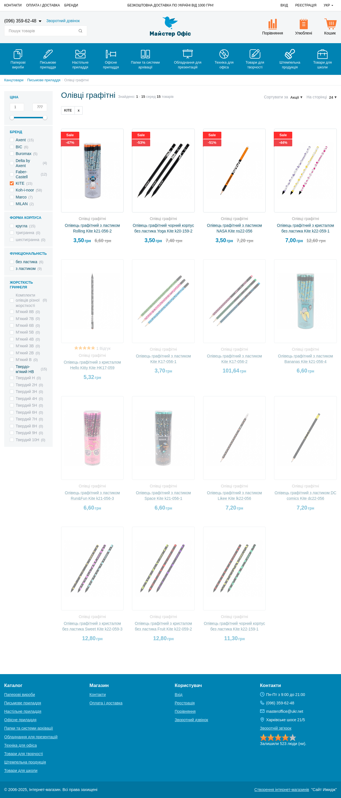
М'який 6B (25, 325)
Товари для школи (21, 770)
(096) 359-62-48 (21, 20)
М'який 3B (25, 346)
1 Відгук (103, 348)
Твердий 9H (26, 433)
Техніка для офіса (20, 745)
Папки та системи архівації (28, 728)
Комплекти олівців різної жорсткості (28, 300)
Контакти (13, 5)
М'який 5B (25, 332)
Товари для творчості (23, 753)
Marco (21, 197)
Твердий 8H (26, 426)
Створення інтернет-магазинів (281, 789)
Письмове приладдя (43, 80)
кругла (21, 226)
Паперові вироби (19, 694)
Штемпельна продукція (25, 762)
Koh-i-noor (25, 190)
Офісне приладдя (20, 720)
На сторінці (317, 97)
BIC (19, 147)
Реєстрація (306, 5)
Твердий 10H (27, 440)
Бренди (71, 5)
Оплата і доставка (43, 5)
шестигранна (27, 239)
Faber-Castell (22, 174)
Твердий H (25, 378)
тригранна (25, 232)
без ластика (26, 262)
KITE (20, 183)
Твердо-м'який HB (25, 369)
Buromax (23, 153)
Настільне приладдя (22, 711)
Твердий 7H (26, 419)
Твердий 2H (26, 385)
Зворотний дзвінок (63, 20)
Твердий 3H (26, 391)
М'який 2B (25, 353)
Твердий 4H (26, 398)
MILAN (22, 204)
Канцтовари (14, 80)
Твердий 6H (26, 412)
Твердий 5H (26, 405)
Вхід (284, 5)
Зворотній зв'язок (275, 728)
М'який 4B (25, 339)
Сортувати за (276, 97)
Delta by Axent (23, 163)
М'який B (24, 359)
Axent (21, 140)
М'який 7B (25, 318)
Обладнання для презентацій (30, 737)
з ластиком (26, 268)
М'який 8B (25, 311)
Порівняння (185, 711)
